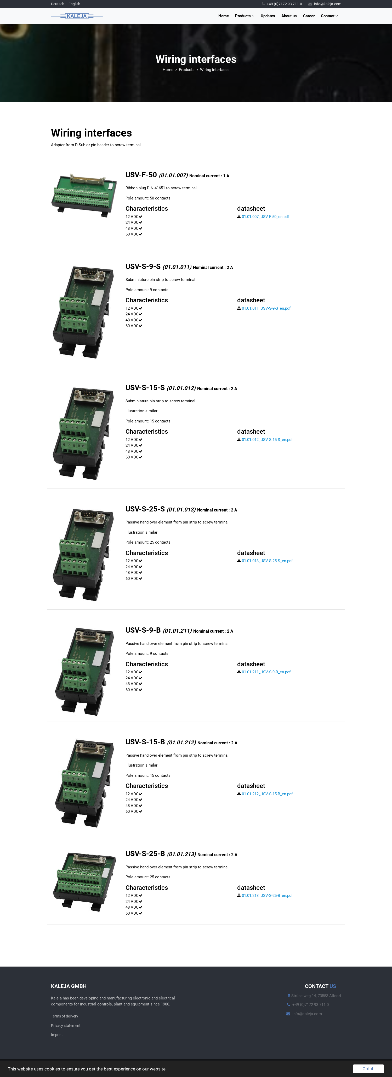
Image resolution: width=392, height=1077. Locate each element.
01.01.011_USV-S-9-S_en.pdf (264, 308)
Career (309, 16)
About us (289, 16)
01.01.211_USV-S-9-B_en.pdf (264, 672)
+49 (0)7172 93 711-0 (282, 4)
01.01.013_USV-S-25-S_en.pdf (265, 560)
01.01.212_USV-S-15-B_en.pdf (265, 794)
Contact (329, 16)
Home (223, 16)
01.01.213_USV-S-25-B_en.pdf (265, 895)
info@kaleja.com (324, 4)
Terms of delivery (64, 1016)
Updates (268, 16)
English (74, 4)
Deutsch (57, 4)
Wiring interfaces (215, 69)
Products (244, 16)
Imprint (57, 1035)
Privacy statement (66, 1025)
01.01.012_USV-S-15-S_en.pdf (265, 439)
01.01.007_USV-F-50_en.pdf (263, 216)
